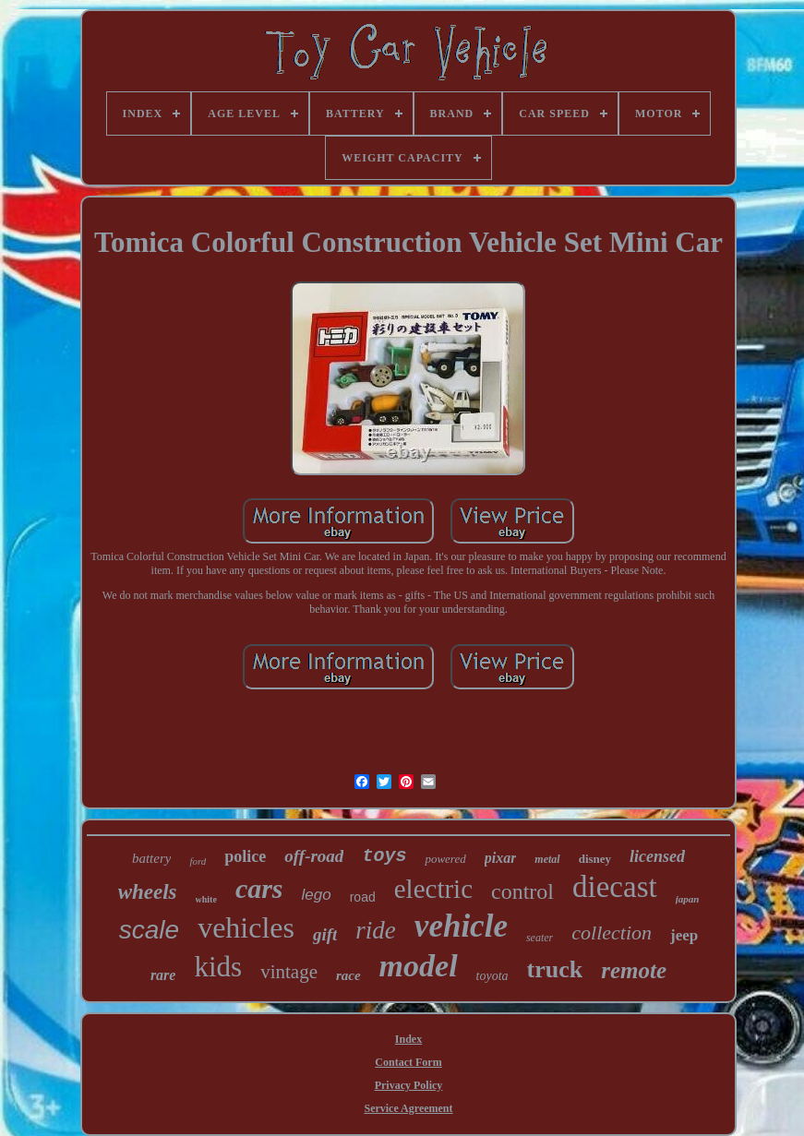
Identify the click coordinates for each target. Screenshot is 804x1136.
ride (375, 930)
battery (152, 858)
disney (595, 859)
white (206, 899)
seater (539, 937)
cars (259, 888)
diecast (614, 886)
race (348, 975)
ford (197, 861)
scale (149, 929)
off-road (313, 856)
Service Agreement (408, 1108)
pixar (501, 858)
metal (546, 859)
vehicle (461, 926)
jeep (684, 935)
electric (433, 888)
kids (218, 967)
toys (384, 856)
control (522, 891)
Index (408, 1039)
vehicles (246, 927)
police (245, 856)
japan (688, 898)
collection (611, 932)
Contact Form (408, 1062)
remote (633, 970)
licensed (657, 856)
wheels (147, 891)
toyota (492, 976)
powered (445, 859)
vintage (289, 972)
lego (316, 894)
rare (163, 975)
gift (325, 934)
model (418, 966)
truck (555, 969)
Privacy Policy (409, 1085)
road (363, 897)
